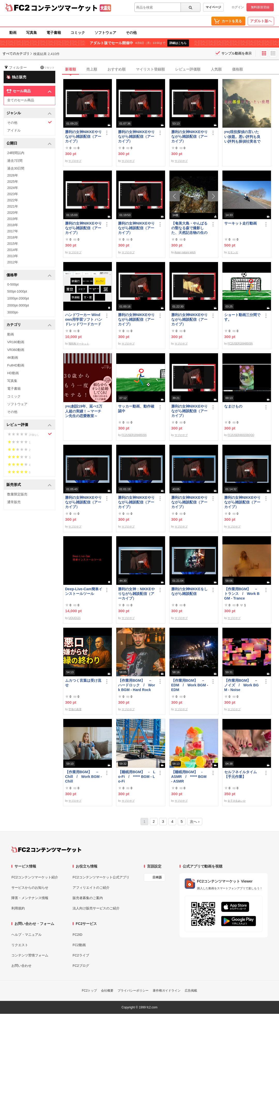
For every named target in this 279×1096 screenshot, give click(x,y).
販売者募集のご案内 (88, 898)
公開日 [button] (29, 143)
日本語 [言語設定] (157, 877)
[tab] (171, 69)
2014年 (12, 250)
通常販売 (14, 502)
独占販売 (16, 76)
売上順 (91, 69)
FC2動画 (79, 945)
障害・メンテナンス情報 (29, 898)
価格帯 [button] (29, 275)
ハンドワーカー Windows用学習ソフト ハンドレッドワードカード (83, 319)
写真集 (31, 32)
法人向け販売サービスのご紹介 (96, 908)
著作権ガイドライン (167, 990)
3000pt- (13, 312)
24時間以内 (15, 153)
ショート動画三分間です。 (242, 317)
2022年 (12, 200)
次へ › (194, 821)
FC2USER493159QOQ (241, 435)
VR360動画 (15, 350)
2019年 (12, 219)
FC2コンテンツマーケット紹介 (34, 877)
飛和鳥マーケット (78, 343)
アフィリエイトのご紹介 (91, 888)
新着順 (70, 69)
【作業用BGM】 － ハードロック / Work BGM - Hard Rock (136, 685)
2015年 (12, 244)
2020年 (12, 212)
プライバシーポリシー (133, 990)
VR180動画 (15, 342)
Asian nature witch (185, 252)
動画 (13, 32)
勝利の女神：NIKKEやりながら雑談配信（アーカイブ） (136, 593)
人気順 (216, 69)
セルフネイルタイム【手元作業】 (240, 774)
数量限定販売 (17, 494)
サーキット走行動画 (240, 223)
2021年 (12, 206)
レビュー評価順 (187, 69)
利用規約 (18, 908)
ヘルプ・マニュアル (26, 935)
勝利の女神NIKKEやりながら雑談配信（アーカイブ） (83, 136)
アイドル (14, 130)
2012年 (12, 262)
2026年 (12, 175)
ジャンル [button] (29, 113)
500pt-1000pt (17, 291)
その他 (131, 32)
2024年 (12, 188)
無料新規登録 (260, 7)
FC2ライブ (81, 955)
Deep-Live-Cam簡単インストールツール (83, 591)
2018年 (12, 225)
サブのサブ (74, 160)
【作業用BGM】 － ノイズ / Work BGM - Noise (242, 685)
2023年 (12, 194)
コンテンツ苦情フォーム (29, 955)
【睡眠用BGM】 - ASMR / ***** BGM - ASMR (189, 776)
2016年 (12, 237)
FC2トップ (89, 990)
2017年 (12, 231)
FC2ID (77, 935)
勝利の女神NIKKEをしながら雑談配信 (189, 591)
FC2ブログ (81, 966)
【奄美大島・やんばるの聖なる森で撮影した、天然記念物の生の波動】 (189, 228)
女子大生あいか (237, 800)
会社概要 (107, 990)
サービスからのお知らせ (29, 888)
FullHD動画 (15, 365)
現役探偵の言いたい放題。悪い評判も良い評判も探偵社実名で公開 (242, 136)
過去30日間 (15, 168)
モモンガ (233, 252)
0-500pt (13, 284)
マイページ (213, 7)
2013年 (12, 256)
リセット (47, 67)
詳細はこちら (178, 42)
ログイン (237, 7)
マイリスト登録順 (150, 69)
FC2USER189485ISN (240, 343)
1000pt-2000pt (18, 298)
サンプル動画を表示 (236, 53)
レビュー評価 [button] (29, 425)
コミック (78, 32)
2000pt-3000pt (18, 305)
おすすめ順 (116, 69)
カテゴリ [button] (29, 325)
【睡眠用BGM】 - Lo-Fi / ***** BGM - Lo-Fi (136, 776)
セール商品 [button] (29, 91)
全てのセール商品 (20, 100)
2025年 (12, 181)
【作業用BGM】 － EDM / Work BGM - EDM (189, 685)
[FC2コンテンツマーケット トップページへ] (46, 849)
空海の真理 (74, 709)
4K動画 (12, 357)
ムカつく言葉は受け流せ (83, 682)
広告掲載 (191, 990)
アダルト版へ (261, 21)
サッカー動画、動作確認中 (136, 408)
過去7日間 (14, 161)
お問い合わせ (21, 966)
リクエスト (19, 945)
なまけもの (233, 406)
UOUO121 (74, 618)
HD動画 (13, 373)
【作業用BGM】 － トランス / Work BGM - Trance (242, 593)
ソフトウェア (105, 32)
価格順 (237, 69)
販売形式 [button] (29, 484)
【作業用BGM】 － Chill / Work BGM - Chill (83, 776)
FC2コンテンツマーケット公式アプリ (101, 877)
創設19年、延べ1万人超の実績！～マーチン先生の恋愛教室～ (83, 411)
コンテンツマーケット (64, 8)
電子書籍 (54, 32)
